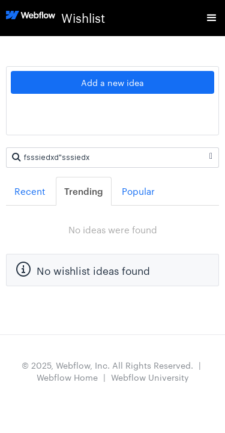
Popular (138, 191)
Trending (83, 191)
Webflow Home (67, 377)
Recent (30, 191)
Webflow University (150, 377)
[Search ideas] (112, 157)
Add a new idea (112, 82)
